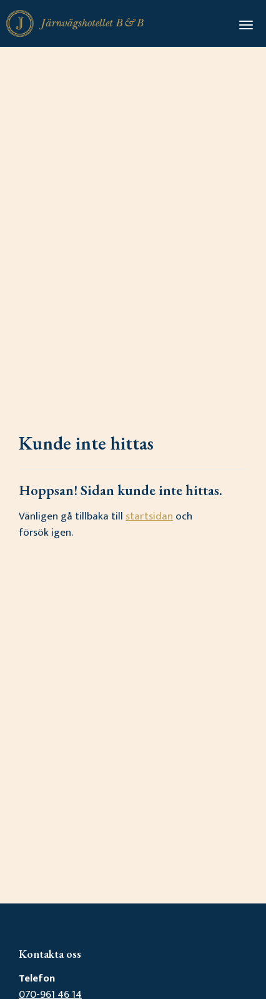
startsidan (149, 516)
